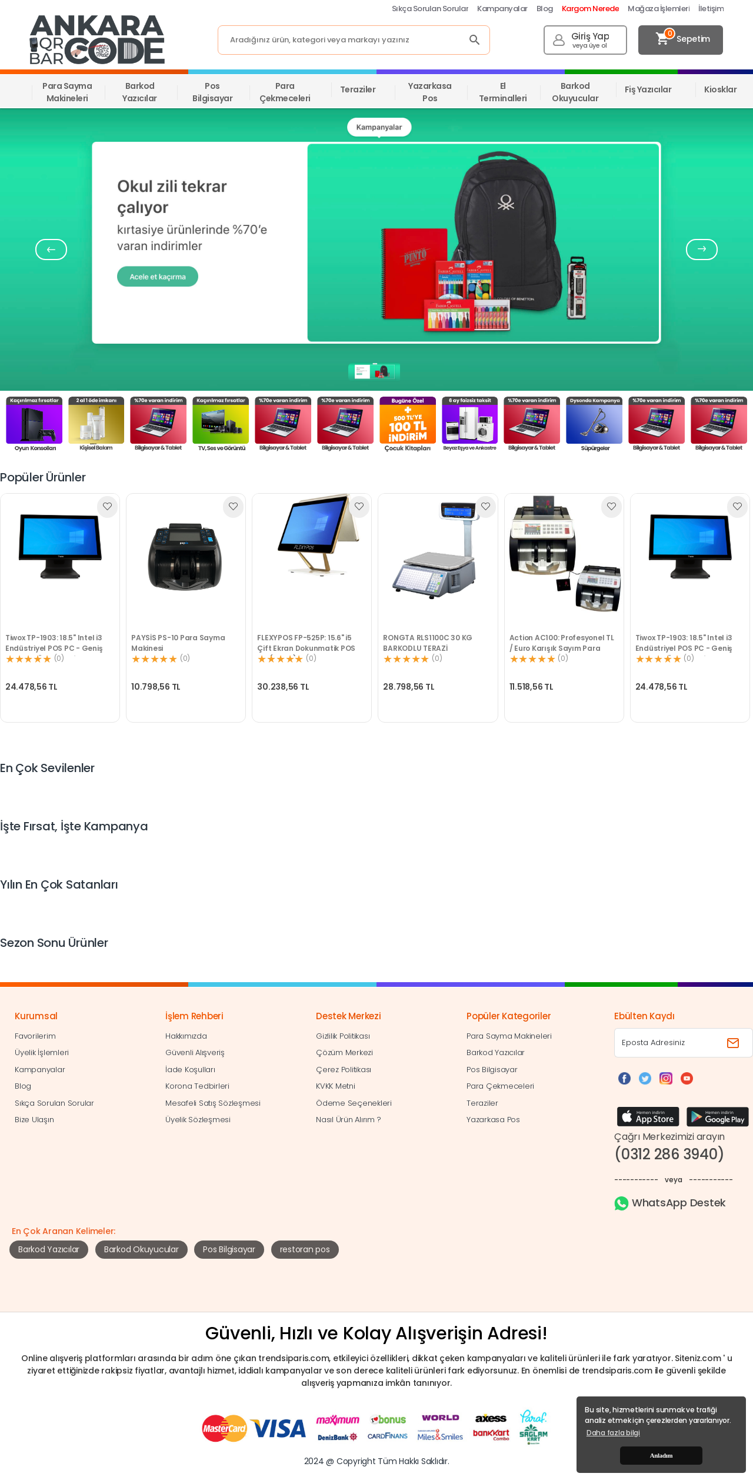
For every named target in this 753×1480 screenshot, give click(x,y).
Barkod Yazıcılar (48, 1249)
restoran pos (305, 1249)
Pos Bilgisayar (229, 1249)
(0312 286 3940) (669, 1154)
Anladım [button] (661, 1455)
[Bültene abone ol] (734, 1042)
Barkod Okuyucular (141, 1249)
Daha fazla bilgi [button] (613, 1433)
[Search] (354, 40)
